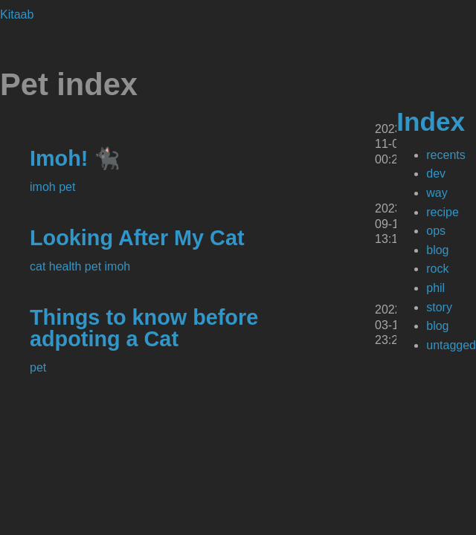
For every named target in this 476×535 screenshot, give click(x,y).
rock (437, 268)
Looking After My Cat (137, 238)
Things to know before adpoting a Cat (144, 328)
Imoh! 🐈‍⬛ (75, 158)
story (439, 307)
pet (67, 187)
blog (437, 250)
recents (445, 155)
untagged (451, 345)
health (67, 266)
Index (430, 121)
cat (39, 266)
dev (436, 173)
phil (435, 288)
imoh (44, 187)
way (436, 193)
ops (436, 230)
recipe (442, 212)
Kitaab (16, 14)
